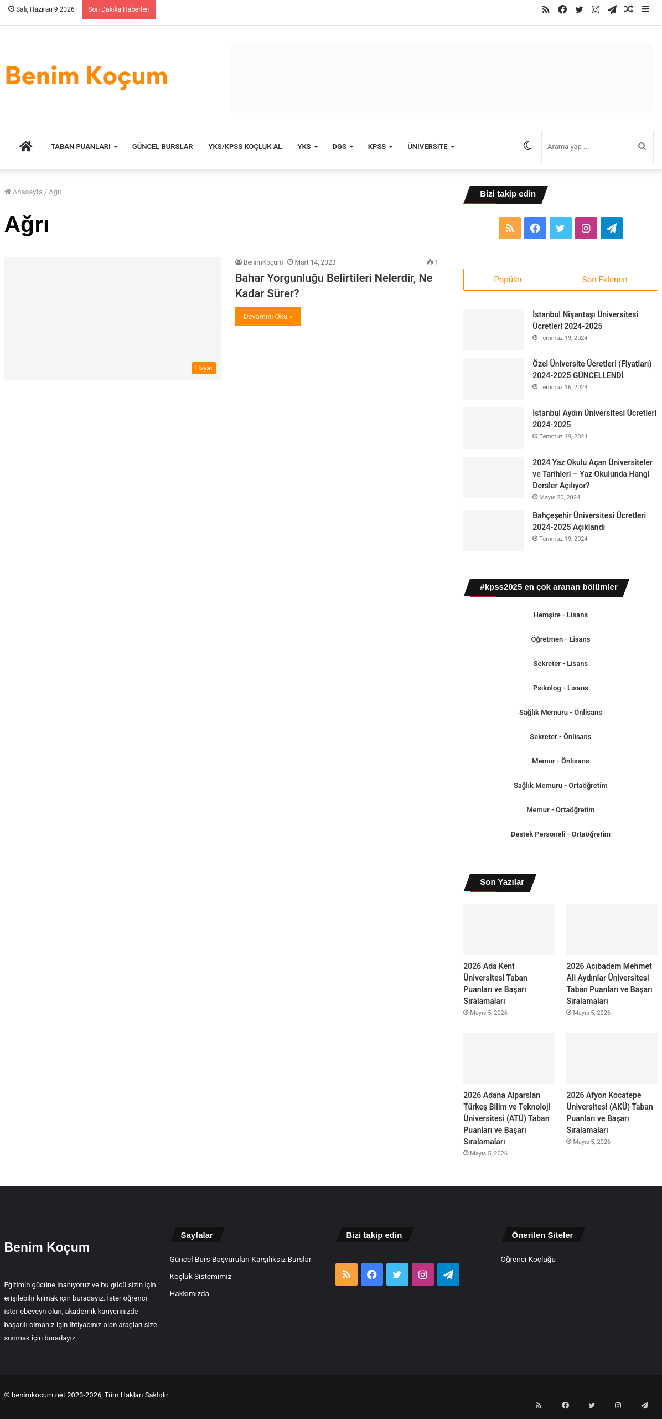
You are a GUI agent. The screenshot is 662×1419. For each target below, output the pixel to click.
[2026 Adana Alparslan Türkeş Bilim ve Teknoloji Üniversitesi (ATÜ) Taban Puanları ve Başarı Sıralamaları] (509, 1062)
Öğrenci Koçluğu (528, 1262)
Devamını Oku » (268, 316)
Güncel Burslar (162, 146)
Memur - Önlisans (560, 765)
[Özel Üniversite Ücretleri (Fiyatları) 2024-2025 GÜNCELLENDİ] (493, 383)
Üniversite (427, 146)
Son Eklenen (605, 280)
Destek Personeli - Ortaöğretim (561, 838)
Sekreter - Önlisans (560, 740)
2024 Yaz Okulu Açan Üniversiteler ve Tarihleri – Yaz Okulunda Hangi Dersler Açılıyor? (592, 478)
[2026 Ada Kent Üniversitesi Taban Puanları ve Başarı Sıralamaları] (509, 933)
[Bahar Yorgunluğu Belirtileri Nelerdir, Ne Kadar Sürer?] (112, 318)
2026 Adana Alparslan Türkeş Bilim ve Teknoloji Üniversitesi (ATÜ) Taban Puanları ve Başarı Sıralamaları (506, 1122)
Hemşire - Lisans (561, 619)
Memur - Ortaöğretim (560, 813)
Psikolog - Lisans (560, 692)
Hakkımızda (189, 1297)
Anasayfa (23, 192)
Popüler (508, 280)
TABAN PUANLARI (81, 146)
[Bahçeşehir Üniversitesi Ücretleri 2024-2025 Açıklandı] (493, 534)
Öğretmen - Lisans (560, 643)
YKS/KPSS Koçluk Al (245, 146)
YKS (304, 146)
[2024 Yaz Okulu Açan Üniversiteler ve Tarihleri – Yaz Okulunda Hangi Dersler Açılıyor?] (493, 481)
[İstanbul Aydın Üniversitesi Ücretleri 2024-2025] (493, 432)
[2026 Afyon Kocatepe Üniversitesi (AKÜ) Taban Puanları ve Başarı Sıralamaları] (612, 1062)
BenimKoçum (263, 262)
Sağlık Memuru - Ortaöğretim (561, 789)
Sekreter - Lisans (561, 667)
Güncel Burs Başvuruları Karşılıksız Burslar (241, 1262)
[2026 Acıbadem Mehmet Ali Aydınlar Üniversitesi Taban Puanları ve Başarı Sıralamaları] (612, 933)
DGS (339, 146)
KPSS (377, 146)
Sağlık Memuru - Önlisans (560, 716)
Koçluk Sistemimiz (201, 1280)
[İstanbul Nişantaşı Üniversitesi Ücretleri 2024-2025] (493, 333)
